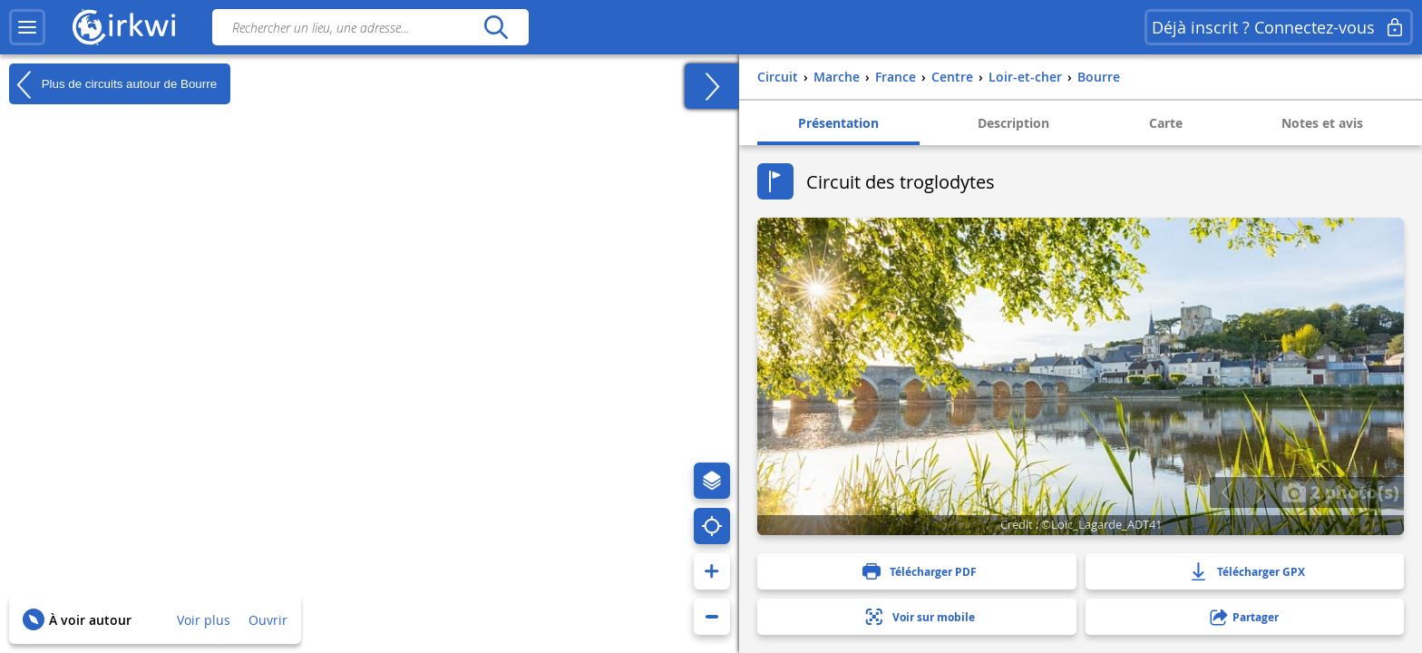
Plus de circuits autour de (113, 84)
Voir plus (203, 620)
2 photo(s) (1340, 491)
